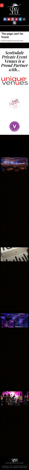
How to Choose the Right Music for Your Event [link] (14, 421)
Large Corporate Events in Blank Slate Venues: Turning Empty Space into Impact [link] (13, 197)
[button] (14, 28)
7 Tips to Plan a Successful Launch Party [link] (12, 277)
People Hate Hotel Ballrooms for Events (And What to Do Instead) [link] (14, 348)
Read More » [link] (11, 237)
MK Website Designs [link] (22, 467)
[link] (2, 5)
